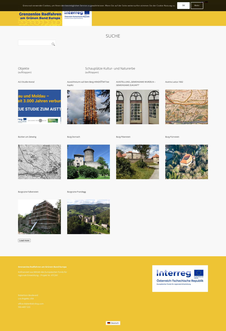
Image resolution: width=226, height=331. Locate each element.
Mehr (196, 5)
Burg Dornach (73, 136)
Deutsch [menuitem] (115, 323)
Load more (24, 240)
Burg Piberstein (123, 136)
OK (183, 5)
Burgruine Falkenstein (28, 191)
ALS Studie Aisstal (26, 81)
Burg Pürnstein (172, 136)
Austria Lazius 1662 (174, 81)
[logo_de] (55, 15)
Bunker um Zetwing (27, 136)
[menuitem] (113, 323)
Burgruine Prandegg (76, 191)
